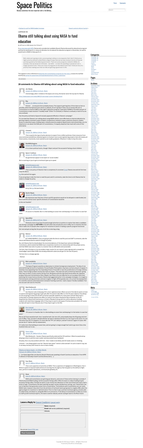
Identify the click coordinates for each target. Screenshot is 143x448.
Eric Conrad (29, 308)
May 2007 (93, 222)
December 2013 (95, 99)
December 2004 (95, 267)
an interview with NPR (27, 48)
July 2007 (93, 219)
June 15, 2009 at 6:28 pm (33, 376)
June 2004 (93, 276)
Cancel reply (55, 402)
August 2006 (94, 236)
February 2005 (94, 264)
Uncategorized (95, 72)
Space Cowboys (43, 402)
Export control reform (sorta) (78, 28)
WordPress (71, 446)
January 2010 (94, 172)
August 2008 (94, 199)
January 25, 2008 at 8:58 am (34, 195)
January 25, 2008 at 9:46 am (34, 209)
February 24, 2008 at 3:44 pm (28, 352)
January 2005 (94, 265)
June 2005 (93, 257)
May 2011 (93, 147)
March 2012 (94, 132)
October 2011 (94, 140)
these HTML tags (33, 432)
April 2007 (93, 223)
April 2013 (93, 112)
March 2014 (94, 95)
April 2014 (93, 93)
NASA (92, 66)
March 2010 (94, 169)
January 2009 (94, 191)
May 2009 (93, 185)
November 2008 (95, 194)
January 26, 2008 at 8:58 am (34, 236)
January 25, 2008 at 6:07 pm (34, 220)
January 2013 (94, 117)
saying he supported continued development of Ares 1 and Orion (45, 75)
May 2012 (93, 129)
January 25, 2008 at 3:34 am (34, 132)
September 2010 (95, 160)
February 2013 (94, 115)
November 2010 (95, 157)
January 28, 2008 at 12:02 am (34, 289)
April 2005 (93, 261)
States (92, 71)
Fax (20, 174)
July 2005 (93, 256)
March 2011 (94, 151)
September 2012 (95, 123)
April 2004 (93, 279)
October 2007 (94, 214)
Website (47, 411)
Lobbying (93, 64)
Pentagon (93, 69)
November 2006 (95, 231)
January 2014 (94, 98)
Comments (123, 3)
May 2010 (93, 166)
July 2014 (93, 89)
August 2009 (94, 180)
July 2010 (93, 163)
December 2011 (95, 137)
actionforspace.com (32, 165)
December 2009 (95, 174)
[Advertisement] (106, 39)
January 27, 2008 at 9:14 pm (34, 263)
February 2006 (94, 245)
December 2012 (95, 118)
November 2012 (95, 120)
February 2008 (94, 208)
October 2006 (94, 233)
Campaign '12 (94, 60)
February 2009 (94, 189)
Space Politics (71, 444)
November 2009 (95, 175)
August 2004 (94, 273)
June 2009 (93, 183)
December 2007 (95, 211)
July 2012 (93, 126)
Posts (115, 3)
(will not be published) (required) (57, 408)
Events (92, 63)
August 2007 (94, 217)
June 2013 (93, 109)
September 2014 (95, 86)
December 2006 (95, 230)
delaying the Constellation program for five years (54, 74)
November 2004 (95, 268)
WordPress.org (94, 294)
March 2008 (94, 206)
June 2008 (93, 202)
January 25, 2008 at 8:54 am (34, 185)
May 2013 (93, 110)
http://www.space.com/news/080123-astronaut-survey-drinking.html (40, 96)
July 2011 (93, 144)
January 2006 (94, 247)
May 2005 (93, 259)
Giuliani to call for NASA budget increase (31, 28)
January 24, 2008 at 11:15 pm (34, 91)
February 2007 (94, 226)
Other (92, 68)
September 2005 (95, 253)
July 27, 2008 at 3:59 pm (33, 363)
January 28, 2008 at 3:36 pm (34, 309)
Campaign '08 (23, 32)
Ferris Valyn (29, 331)
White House (94, 74)
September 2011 (95, 141)
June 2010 (93, 165)
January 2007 (94, 228)
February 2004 (94, 282)
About (92, 80)
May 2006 (93, 240)
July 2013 (93, 107)
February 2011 (94, 152)
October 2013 (94, 103)
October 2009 (94, 177)
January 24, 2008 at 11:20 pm (34, 103)
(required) (49, 406)
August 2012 (94, 124)
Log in (92, 290)
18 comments (22, 79)
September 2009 (95, 178)
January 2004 (94, 284)
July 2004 (93, 274)
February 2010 (94, 171)
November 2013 (95, 101)
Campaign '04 (94, 57)
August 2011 (94, 143)
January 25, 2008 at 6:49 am (34, 145)
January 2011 (94, 154)
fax (33, 188)
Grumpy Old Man (94, 297)
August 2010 (94, 161)
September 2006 (95, 234)
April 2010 (93, 168)
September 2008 (95, 197)
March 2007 (94, 225)
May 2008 (93, 203)
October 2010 (94, 158)
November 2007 (95, 213)
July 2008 (93, 200)
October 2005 (94, 251)
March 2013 (94, 113)
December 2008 (95, 192)
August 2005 (94, 254)
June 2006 (93, 239)
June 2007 (93, 220)
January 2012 (94, 135)
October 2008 (94, 195)
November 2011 (95, 138)
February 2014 (94, 96)
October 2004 (94, 270)
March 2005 (94, 262)
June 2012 (93, 127)
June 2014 (93, 90)
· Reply (46, 91)
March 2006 (94, 243)
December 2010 (95, 155)
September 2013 (95, 104)
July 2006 (93, 237)
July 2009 (93, 182)
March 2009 (94, 188)
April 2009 (93, 186)
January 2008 (94, 209)
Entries (94, 291)
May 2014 (93, 92)
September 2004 (95, 271)
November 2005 (95, 250)
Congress (93, 61)
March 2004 (94, 281)
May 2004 (93, 278)
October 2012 (94, 121)
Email (66, 170)
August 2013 (94, 106)
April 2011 (93, 149)
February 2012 (94, 134)
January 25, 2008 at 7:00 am (34, 155)
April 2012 (93, 130)
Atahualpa (79, 446)
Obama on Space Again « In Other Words (32, 350)
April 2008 (93, 205)
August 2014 (94, 87)
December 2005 (95, 248)
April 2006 (93, 242)
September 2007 (95, 216)
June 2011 (93, 146)
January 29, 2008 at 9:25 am (34, 333)
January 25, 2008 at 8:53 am (34, 167)
